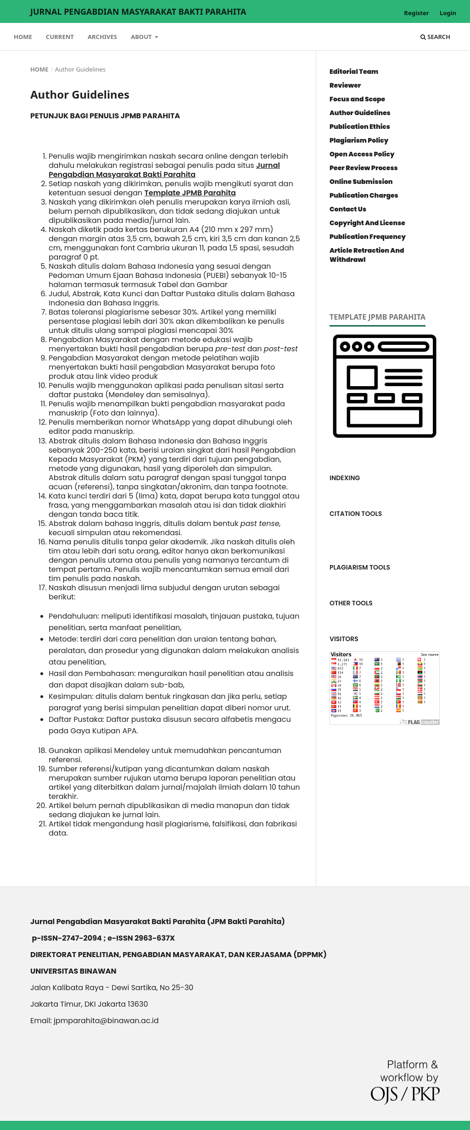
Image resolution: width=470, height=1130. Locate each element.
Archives (102, 37)
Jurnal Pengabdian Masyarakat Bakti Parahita (138, 11)
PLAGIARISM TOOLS (360, 567)
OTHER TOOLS (351, 603)
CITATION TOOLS (356, 513)
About (142, 37)
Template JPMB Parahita (190, 193)
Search (435, 37)
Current (60, 37)
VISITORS (344, 638)
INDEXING (345, 477)
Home (23, 37)
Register (416, 13)
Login (448, 13)
